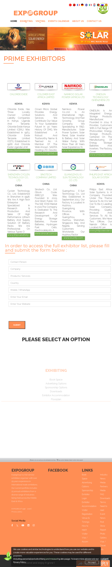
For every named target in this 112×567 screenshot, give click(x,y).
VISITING (40, 21)
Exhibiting (26, 21)
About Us (78, 21)
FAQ (109, 494)
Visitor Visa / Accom (92, 538)
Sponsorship (94, 490)
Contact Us (94, 21)
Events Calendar (58, 21)
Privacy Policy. (19, 562)
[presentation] (31, 314)
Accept (92, 562)
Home (13, 21)
